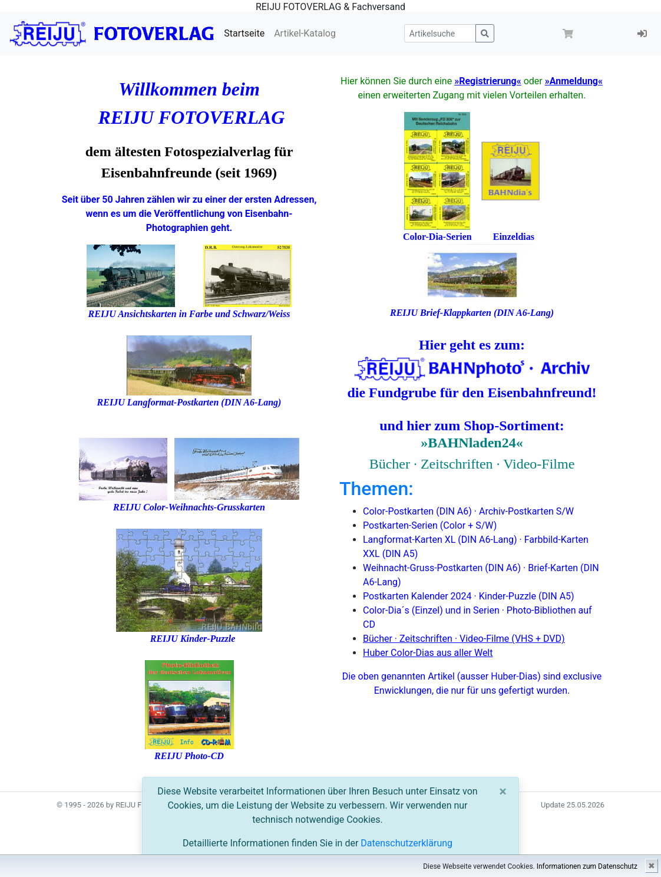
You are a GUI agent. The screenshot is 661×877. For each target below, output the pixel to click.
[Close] (502, 791)
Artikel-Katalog (305, 33)
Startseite (244, 33)
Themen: (376, 488)
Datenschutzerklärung (406, 843)
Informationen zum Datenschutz (587, 866)
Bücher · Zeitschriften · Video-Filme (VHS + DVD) (464, 638)
